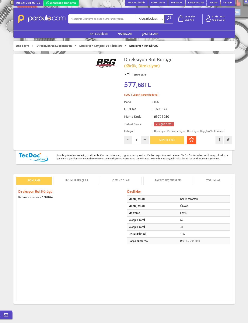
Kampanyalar (196, 3)
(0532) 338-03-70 (28, 3)
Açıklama (33, 180)
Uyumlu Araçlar (76, 180)
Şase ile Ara (150, 34)
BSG (156, 102)
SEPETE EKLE (167, 140)
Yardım (214, 3)
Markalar (176, 3)
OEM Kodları (121, 180)
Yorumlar (213, 180)
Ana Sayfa (22, 46)
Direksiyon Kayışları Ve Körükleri (100, 46)
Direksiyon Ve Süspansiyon (54, 46)
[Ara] (102, 19)
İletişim (227, 3)
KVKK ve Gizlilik (136, 3)
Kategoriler (158, 3)
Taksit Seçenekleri (168, 180)
